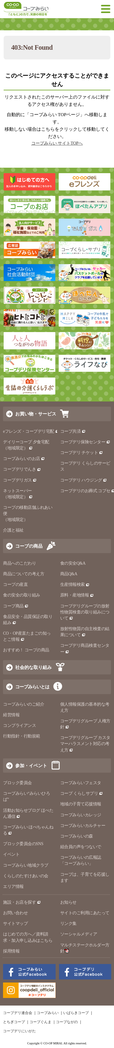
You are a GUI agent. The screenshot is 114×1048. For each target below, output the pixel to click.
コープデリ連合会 (17, 1013)
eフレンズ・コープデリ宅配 (31, 431)
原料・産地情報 (77, 595)
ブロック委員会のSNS (23, 843)
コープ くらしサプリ (81, 793)
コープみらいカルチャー (82, 825)
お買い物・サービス (35, 413)
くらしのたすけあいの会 (25, 876)
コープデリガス (20, 480)
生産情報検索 (75, 584)
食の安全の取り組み (21, 595)
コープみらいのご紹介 (23, 704)
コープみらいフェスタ (80, 783)
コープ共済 (73, 431)
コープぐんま (40, 1022)
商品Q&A (69, 574)
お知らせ (68, 902)
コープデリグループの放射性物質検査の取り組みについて (84, 612)
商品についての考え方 (23, 574)
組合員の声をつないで (80, 847)
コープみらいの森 (76, 836)
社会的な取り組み (33, 667)
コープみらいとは (32, 686)
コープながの (67, 1022)
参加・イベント (31, 765)
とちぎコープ (14, 1022)
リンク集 (68, 923)
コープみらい (48, 1013)
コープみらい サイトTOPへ (57, 143)
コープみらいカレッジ (80, 815)
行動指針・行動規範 (21, 736)
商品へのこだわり (19, 563)
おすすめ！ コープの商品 (26, 650)
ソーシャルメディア (78, 934)
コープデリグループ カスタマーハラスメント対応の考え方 (85, 743)
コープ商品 (16, 606)
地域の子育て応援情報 (80, 804)
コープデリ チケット (81, 452)
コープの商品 (29, 546)
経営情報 (11, 715)
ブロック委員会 (17, 783)
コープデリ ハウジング (83, 480)
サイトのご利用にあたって (84, 913)
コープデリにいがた (19, 1031)
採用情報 (11, 951)
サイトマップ (15, 923)
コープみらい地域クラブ (25, 865)
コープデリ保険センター (85, 442)
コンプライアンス (19, 725)
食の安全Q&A (73, 563)
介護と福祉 (13, 530)
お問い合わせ (15, 913)
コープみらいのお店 (24, 458)
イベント (11, 854)
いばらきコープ (76, 1013)
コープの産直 (15, 584)
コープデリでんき (22, 469)
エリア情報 (13, 886)
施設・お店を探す (22, 902)
